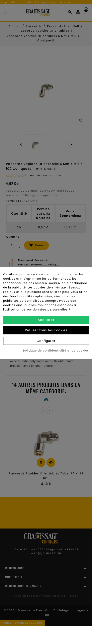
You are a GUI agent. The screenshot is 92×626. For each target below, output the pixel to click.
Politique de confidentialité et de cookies (56, 351)
